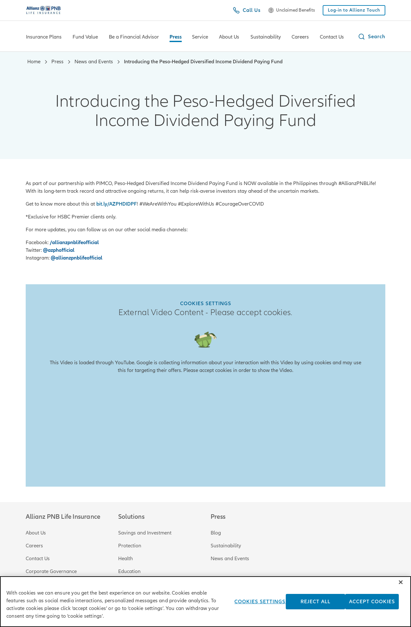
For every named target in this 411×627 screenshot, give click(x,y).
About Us (229, 37)
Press (176, 37)
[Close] (401, 589)
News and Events (230, 558)
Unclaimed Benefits (295, 10)
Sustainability (265, 37)
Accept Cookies (372, 608)
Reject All (315, 608)
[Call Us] (246, 10)
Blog (216, 533)
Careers (300, 37)
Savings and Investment (144, 533)
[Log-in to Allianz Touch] (354, 10)
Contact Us (332, 37)
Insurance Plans (44, 37)
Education (129, 571)
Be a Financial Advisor (134, 37)
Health (125, 558)
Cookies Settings (205, 303)
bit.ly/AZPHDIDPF (116, 204)
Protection (129, 546)
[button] (371, 36)
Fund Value (85, 37)
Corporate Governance (51, 571)
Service (200, 37)
